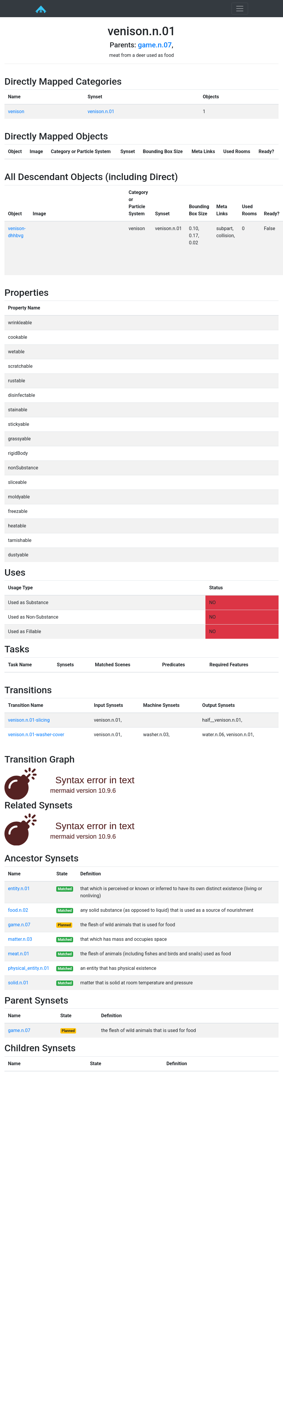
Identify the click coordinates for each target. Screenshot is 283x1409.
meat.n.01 (18, 954)
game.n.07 (155, 45)
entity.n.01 (19, 888)
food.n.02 (18, 910)
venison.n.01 (101, 111)
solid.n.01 (18, 983)
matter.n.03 (20, 939)
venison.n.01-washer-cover (36, 734)
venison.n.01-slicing (29, 720)
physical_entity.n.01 (28, 968)
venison (16, 111)
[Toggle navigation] (239, 9)
